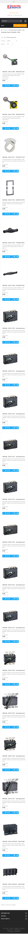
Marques (10, 15)
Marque (5, 30)
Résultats (22, 928)
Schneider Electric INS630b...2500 (16, 30)
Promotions (5, 928)
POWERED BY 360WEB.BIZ (14, 931)
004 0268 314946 (14, 12)
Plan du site (9, 929)
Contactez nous (18, 15)
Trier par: (3, 40)
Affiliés (11, 928)
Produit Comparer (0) (11, 37)
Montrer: (3, 44)
